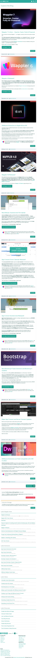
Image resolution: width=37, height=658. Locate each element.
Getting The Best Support (5, 652)
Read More (33, 50)
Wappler (8, 232)
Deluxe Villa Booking (5, 621)
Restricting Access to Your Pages (7, 586)
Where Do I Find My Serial (5, 654)
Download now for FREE (30, 497)
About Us (2, 636)
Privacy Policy (21, 645)
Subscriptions (21, 641)
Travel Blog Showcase (5, 618)
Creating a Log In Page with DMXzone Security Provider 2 (12, 593)
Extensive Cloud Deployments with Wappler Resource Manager (13, 531)
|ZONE (3, 1)
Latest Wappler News (6, 511)
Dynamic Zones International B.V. (19, 657)
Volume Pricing (21, 638)
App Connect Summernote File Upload (8, 549)
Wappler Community (18, 41)
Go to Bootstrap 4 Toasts (8, 386)
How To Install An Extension (5, 655)
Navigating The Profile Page (5, 651)
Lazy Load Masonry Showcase (7, 616)
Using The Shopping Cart (5, 649)
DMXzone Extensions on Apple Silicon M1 (14, 125)
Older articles (31, 486)
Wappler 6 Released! (8, 78)
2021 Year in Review (5, 540)
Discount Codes (21, 640)
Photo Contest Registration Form (7, 625)
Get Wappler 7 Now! (7, 47)
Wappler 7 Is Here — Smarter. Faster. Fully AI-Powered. (18, 32)
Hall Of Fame (3, 642)
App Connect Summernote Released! (13, 316)
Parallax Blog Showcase (6, 623)
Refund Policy (21, 646)
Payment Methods (22, 636)
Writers (2, 641)
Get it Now (33, 507)
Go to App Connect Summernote (9, 336)
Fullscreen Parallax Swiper (6, 613)
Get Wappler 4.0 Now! (7, 186)
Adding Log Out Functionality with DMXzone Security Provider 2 (13, 590)
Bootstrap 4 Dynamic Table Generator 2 (9, 555)
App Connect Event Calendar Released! (14, 259)
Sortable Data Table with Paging (7, 611)
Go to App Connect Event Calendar (9, 283)
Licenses (20, 647)
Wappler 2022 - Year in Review (7, 518)
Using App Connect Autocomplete (7, 580)
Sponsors (2, 640)
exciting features (24, 88)
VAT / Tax (20, 637)
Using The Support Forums (5, 653)
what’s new (7, 44)
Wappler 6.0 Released (5, 514)
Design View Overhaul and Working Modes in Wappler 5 (12, 534)
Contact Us (3, 637)
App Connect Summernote (6, 552)
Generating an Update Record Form (8, 600)
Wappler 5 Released (5, 527)
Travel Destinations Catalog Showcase (8, 628)
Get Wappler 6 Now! (7, 91)
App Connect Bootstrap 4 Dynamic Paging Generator (11, 562)
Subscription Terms (22, 644)
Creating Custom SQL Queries (7, 583)
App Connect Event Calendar (6, 565)
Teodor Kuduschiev (11, 54)
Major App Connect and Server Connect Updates (17, 419)
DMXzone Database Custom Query (8, 572)
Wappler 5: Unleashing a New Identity (8, 537)
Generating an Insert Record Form (7, 603)
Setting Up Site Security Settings (7, 596)
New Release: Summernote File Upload (13, 212)
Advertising (3, 638)
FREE (18, 233)
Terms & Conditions (22, 643)
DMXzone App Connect (5, 568)
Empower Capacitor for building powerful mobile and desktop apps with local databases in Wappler (18, 523)
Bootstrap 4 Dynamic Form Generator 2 (8, 558)
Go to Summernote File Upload (9, 227)
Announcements (33, 9)
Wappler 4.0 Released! (8, 175)
